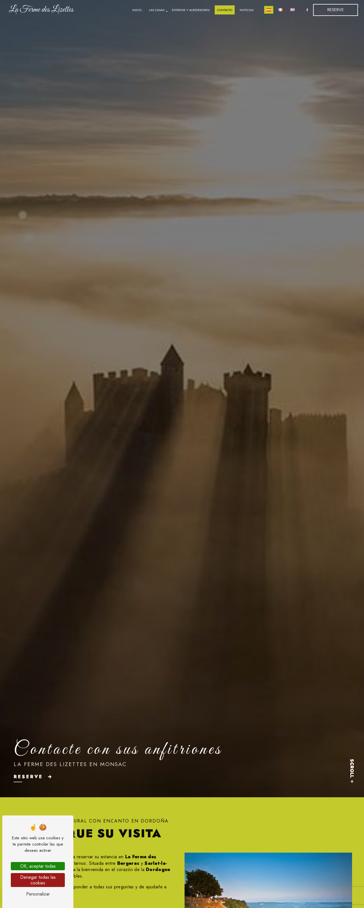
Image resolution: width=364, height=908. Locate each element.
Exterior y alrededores (191, 10)
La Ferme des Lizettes (41, 9)
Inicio (137, 10)
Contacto (224, 10)
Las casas (156, 10)
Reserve (335, 9)
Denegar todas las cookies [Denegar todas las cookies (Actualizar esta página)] (38, 880)
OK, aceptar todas (38, 866)
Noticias (246, 10)
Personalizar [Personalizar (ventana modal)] (38, 894)
